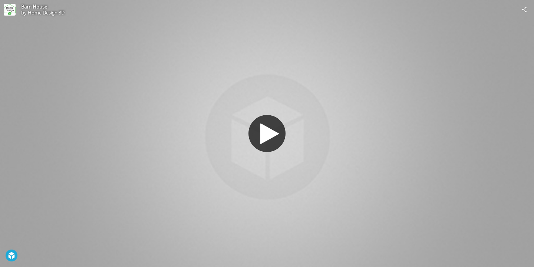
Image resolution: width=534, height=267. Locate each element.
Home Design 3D (46, 12)
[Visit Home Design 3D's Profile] (10, 10)
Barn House (34, 6)
